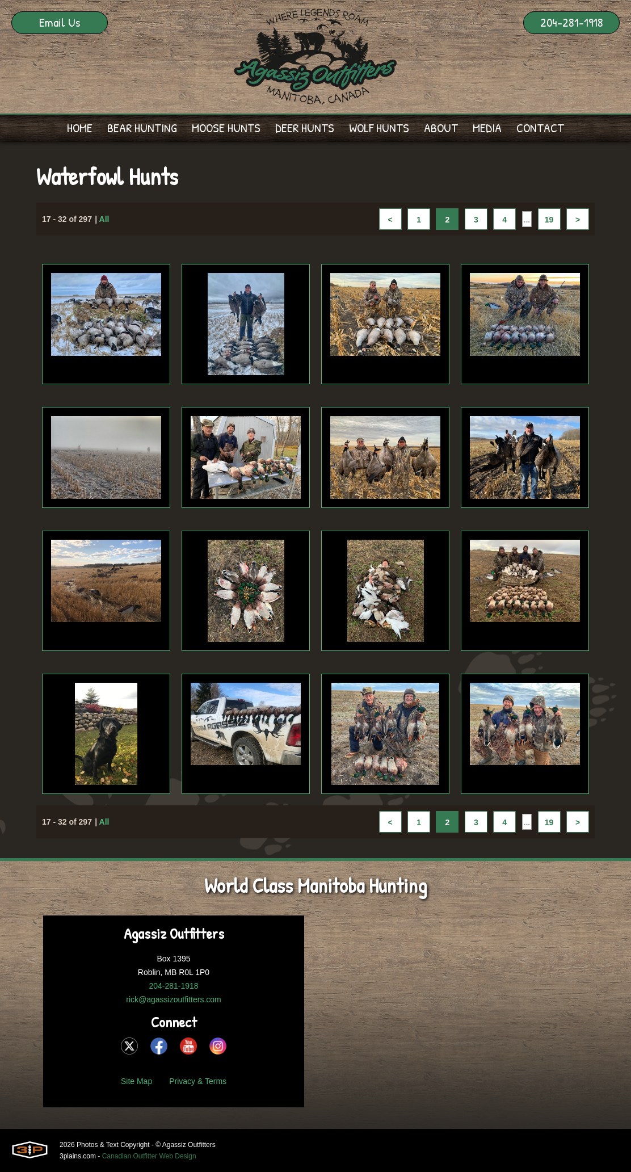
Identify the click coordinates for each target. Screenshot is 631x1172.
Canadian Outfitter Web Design (149, 1156)
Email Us (59, 22)
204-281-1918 (571, 22)
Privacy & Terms (197, 1081)
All (104, 220)
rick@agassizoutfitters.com (173, 999)
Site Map (136, 1081)
